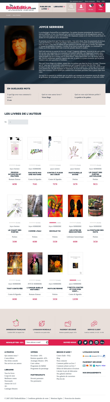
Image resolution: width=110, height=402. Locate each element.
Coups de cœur (10, 376)
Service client (94, 329)
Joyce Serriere (14, 169)
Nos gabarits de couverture (66, 376)
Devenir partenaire (37, 378)
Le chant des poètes (14, 231)
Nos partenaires (36, 381)
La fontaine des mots (95, 231)
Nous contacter (90, 1)
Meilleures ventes (11, 378)
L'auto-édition (9, 358)
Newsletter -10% (36, 356)
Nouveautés (9, 381)
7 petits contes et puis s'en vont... (75, 289)
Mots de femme (55, 288)
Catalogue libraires (11, 389)
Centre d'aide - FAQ (63, 356)
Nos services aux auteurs (13, 363)
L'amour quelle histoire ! (35, 288)
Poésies (75, 179)
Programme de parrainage (39, 368)
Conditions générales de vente (38, 398)
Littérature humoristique (75, 237)
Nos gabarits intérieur (64, 374)
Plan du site (61, 379)
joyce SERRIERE (75, 284)
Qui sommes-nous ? (76, 1)
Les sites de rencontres (75, 231)
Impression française (16, 329)
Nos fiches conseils (11, 361)
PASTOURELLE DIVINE (75, 173)
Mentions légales (56, 398)
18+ (6, 386)
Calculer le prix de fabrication (67, 371)
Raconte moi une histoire (34, 173)
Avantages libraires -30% (39, 361)
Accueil (8, 15)
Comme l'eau (34, 231)
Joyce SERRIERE (35, 169)
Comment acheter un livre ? (66, 366)
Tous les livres (9, 373)
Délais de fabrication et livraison (68, 368)
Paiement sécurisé (68, 329)
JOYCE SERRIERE (35, 284)
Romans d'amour (14, 179)
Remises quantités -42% (39, 358)
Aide (103, 1)
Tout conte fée (15, 288)
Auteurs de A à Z (10, 383)
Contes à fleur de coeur (55, 173)
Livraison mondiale (42, 329)
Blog (98, 1)
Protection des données (73, 398)
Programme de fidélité (38, 366)
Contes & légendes (34, 179)
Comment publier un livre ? (66, 363)
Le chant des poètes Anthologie (95, 174)
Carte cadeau (35, 363)
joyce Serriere (75, 169)
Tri (6, 122)
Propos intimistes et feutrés (14, 174)
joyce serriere (55, 169)
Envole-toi (55, 231)
